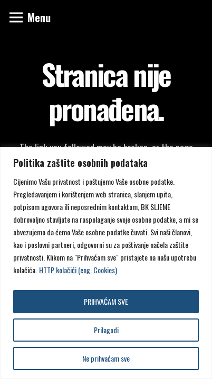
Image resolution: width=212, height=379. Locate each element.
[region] (106, 263)
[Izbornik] (30, 17)
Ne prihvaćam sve (106, 358)
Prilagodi (106, 329)
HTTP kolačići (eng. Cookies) (78, 269)
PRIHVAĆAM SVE (106, 301)
